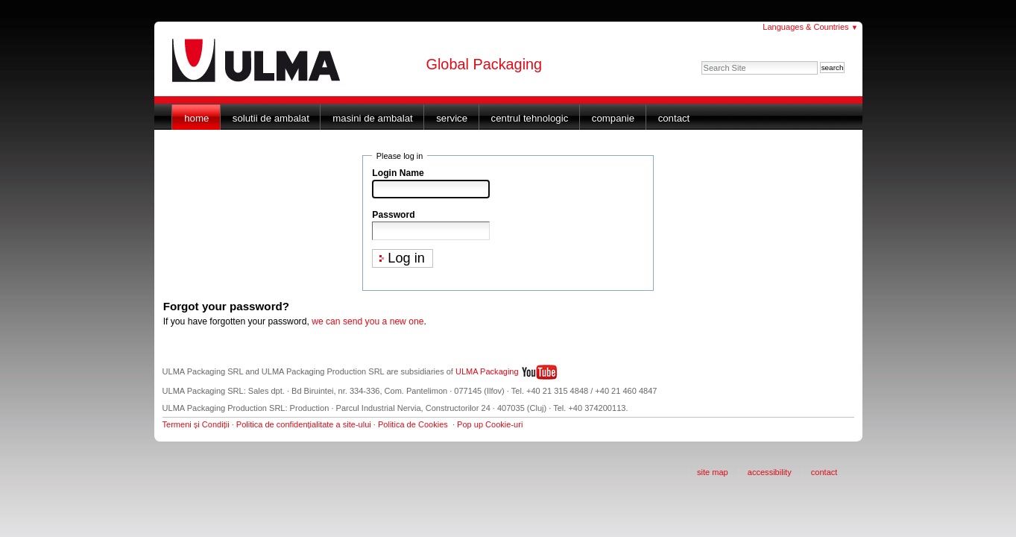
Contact (674, 118)
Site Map (712, 472)
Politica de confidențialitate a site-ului (303, 424)
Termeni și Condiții (196, 424)
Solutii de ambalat (271, 118)
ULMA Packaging (487, 371)
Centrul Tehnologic (530, 118)
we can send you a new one (367, 321)
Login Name (397, 173)
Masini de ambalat (372, 118)
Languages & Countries (810, 26)
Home (196, 118)
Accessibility (770, 472)
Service (451, 118)
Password (393, 215)
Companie (613, 118)
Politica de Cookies (413, 424)
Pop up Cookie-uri (490, 424)
